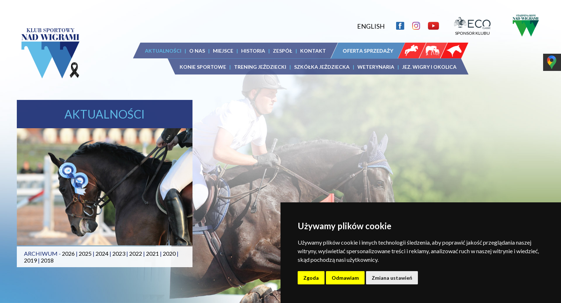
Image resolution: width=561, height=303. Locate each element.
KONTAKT (313, 51)
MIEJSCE (223, 51)
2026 (68, 253)
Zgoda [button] (311, 278)
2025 (85, 253)
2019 (30, 260)
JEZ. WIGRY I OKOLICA (429, 67)
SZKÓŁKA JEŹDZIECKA (322, 67)
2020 (169, 253)
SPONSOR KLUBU (472, 30)
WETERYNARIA (375, 67)
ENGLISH (371, 26)
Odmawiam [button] (345, 278)
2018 (47, 260)
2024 (102, 253)
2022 (135, 253)
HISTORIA (253, 51)
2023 (118, 253)
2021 (152, 253)
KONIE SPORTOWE (203, 67)
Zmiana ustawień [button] (392, 278)
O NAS (197, 51)
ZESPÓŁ (282, 51)
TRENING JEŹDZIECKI (260, 67)
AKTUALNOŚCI (163, 51)
